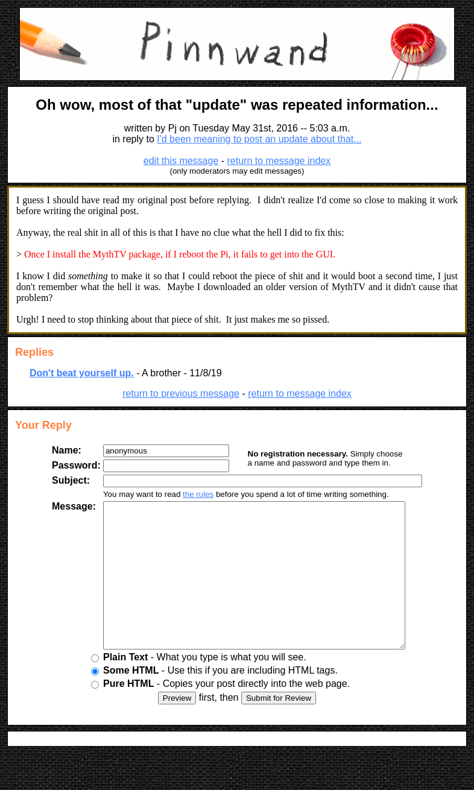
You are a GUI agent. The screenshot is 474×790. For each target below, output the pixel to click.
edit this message (181, 161)
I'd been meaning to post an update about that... (259, 139)
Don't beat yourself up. (82, 373)
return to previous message (180, 393)
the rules (188, 494)
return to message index (279, 161)
